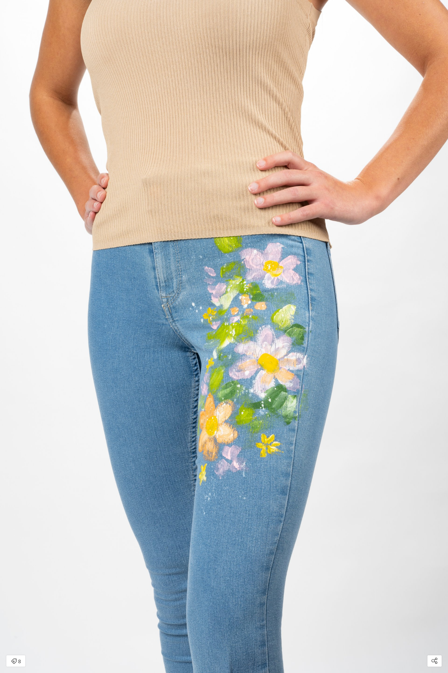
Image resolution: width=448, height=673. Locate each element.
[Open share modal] (434, 661)
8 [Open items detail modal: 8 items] (16, 661)
